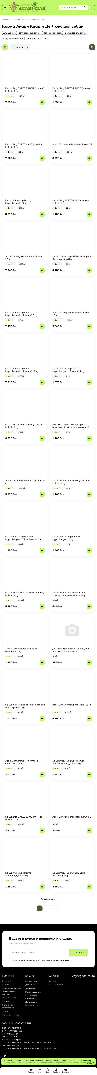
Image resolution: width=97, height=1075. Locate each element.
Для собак (30, 985)
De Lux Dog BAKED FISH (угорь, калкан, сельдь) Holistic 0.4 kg (69, 594)
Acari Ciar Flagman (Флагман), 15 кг (71, 704)
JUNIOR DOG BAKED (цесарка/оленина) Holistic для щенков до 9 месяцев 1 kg (70, 427)
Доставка (6, 981)
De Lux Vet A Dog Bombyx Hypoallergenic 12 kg (19, 201)
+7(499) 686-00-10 (83, 976)
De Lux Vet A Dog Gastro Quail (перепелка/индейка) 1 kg (68, 762)
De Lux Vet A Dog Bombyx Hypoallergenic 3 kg (66, 538)
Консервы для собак (37, 38)
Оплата (5, 985)
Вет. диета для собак (75, 32)
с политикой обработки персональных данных (48, 960)
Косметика (30, 998)
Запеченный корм (52, 32)
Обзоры (5, 1001)
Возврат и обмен (9, 997)
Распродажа (31, 981)
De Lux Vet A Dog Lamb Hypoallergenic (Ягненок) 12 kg (21, 370)
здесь (89, 1063)
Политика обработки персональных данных (11, 991)
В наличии (19, 47)
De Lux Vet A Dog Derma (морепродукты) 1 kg (18, 874)
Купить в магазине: (10, 1015)
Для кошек (30, 988)
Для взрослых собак (29, 32)
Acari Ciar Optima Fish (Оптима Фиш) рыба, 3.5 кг (21, 762)
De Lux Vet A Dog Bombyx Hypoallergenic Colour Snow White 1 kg (24, 539)
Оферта (5, 1011)
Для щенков (9, 32)
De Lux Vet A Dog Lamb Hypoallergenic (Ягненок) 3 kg (21, 314)
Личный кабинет (55, 985)
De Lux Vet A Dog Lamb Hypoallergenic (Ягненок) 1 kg (68, 370)
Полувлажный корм (13, 38)
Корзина (52, 981)
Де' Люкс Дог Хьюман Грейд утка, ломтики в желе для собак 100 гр (70, 650)
